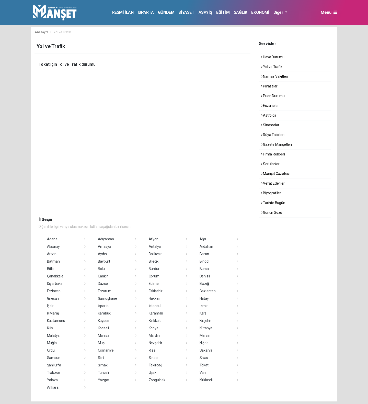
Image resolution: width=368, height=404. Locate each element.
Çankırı (103, 276)
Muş (101, 343)
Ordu (51, 350)
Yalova (52, 380)
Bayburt (104, 261)
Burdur (154, 269)
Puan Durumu (273, 96)
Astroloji (268, 115)
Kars (203, 313)
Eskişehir (156, 291)
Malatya (53, 335)
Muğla (52, 343)
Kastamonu (56, 321)
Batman (53, 261)
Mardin (154, 335)
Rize (152, 350)
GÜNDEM (166, 12)
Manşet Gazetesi (275, 174)
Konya (153, 328)
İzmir (204, 306)
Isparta (103, 306)
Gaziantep (208, 291)
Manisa (103, 335)
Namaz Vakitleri (274, 76)
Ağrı (203, 239)
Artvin (51, 254)
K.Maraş (53, 313)
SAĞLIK (240, 12)
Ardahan (206, 246)
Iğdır (50, 306)
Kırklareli (206, 380)
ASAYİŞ (205, 12)
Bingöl (204, 261)
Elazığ (204, 284)
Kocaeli (103, 328)
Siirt (101, 358)
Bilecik (154, 261)
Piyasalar (269, 86)
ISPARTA (146, 12)
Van (203, 373)
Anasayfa (42, 32)
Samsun (53, 358)
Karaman (156, 313)
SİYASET (186, 12)
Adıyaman (106, 239)
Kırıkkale (155, 321)
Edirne (154, 284)
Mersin (205, 335)
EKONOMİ (260, 12)
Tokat (204, 365)
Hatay (204, 298)
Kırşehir (205, 321)
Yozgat (103, 380)
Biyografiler (271, 193)
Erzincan (54, 291)
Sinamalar (270, 125)
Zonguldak (157, 380)
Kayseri (103, 321)
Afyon (153, 239)
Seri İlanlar (270, 164)
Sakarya (206, 350)
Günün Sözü (271, 212)
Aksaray (53, 246)
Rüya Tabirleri (272, 135)
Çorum (154, 276)
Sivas (204, 358)
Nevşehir (155, 343)
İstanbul (155, 306)
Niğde (204, 343)
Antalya (155, 246)
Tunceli (103, 373)
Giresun (53, 298)
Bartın (204, 254)
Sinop (153, 358)
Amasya (104, 246)
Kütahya (206, 328)
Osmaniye (106, 350)
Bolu (101, 269)
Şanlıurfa (54, 365)
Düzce (103, 284)
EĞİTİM (223, 12)
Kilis (50, 328)
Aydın (102, 254)
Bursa (204, 269)
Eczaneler (270, 106)
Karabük (104, 313)
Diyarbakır (55, 284)
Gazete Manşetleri (276, 144)
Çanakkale (55, 276)
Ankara (53, 387)
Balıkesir (155, 254)
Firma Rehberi (273, 154)
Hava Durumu (273, 57)
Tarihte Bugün (273, 203)
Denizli (205, 276)
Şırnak (103, 365)
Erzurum (105, 291)
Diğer (278, 12)
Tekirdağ (155, 365)
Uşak (152, 373)
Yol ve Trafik (62, 32)
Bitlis (50, 269)
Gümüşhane (107, 298)
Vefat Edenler (273, 183)
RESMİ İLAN (123, 12)
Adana (52, 239)
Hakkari (154, 298)
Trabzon (53, 373)
